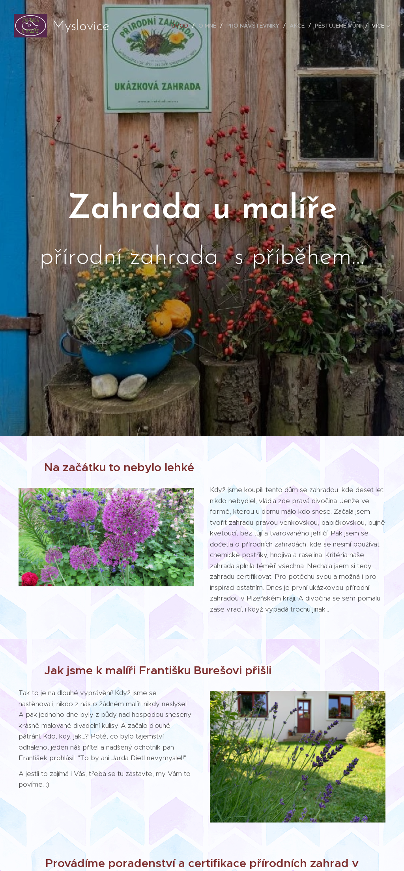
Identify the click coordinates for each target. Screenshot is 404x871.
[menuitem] (182, 25)
